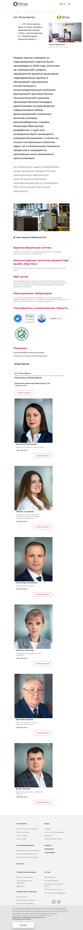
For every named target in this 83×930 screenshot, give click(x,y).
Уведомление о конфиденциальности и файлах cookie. (28, 917)
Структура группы (36, 12)
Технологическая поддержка (55, 893)
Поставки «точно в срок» (53, 889)
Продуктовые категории (26, 892)
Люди (47, 824)
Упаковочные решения (26, 872)
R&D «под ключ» (50, 877)
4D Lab (47, 872)
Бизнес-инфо (21, 839)
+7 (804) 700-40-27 (20, 385)
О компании (25, 12)
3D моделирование (52, 880)
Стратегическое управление (26, 829)
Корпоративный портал (53, 839)
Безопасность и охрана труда (27, 857)
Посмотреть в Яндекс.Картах (28, 378)
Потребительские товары (25, 900)
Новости (48, 845)
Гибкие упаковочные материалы (24, 882)
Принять (23, 925)
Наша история (21, 835)
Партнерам (49, 849)
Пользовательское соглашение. (21, 919)
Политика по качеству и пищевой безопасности (30, 356)
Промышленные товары (25, 903)
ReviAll (22, 886)
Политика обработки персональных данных (28, 352)
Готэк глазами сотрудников (54, 832)
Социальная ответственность (27, 854)
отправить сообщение (23, 392)
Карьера (48, 829)
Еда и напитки (21, 897)
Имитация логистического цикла (54, 885)
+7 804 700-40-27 (21, 450)
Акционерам (50, 852)
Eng (61, 4)
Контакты (20, 864)
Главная (16, 12)
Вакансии (48, 835)
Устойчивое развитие (25, 845)
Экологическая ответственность (28, 850)
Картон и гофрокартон (24, 877)
